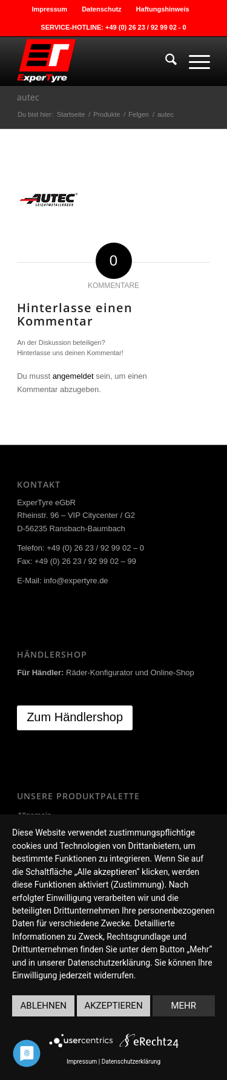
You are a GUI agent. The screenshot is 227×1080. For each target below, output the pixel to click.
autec (28, 97)
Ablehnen (44, 1005)
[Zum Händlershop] (75, 717)
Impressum (49, 9)
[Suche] (165, 61)
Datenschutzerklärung (131, 1061)
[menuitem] (49, 9)
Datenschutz (101, 9)
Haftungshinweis (162, 9)
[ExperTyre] (94, 61)
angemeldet (73, 376)
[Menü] (193, 61)
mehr (184, 1005)
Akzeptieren (113, 1005)
